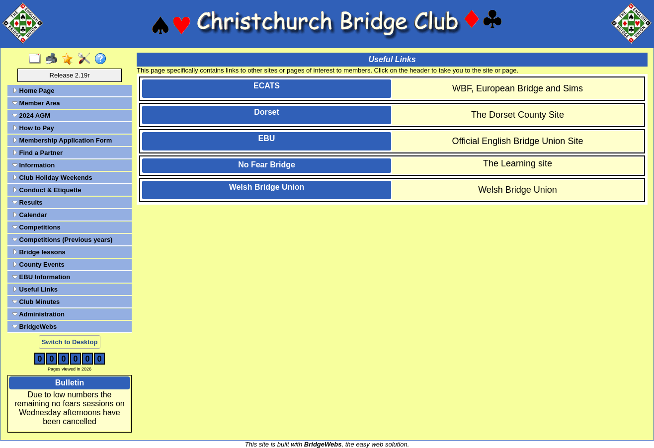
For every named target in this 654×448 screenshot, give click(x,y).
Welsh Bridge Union (267, 187)
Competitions (36, 227)
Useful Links (35, 289)
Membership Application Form (62, 140)
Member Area (36, 103)
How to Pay (33, 128)
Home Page (33, 90)
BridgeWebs (34, 326)
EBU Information (41, 277)
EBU (266, 138)
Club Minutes (36, 301)
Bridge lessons (39, 252)
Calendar (29, 215)
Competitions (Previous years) (62, 239)
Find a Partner (37, 152)
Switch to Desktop (70, 342)
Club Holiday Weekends (52, 177)
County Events (38, 264)
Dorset (266, 112)
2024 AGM (31, 115)
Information (33, 165)
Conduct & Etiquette (47, 190)
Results (27, 202)
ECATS (266, 85)
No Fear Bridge (266, 164)
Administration (38, 314)
